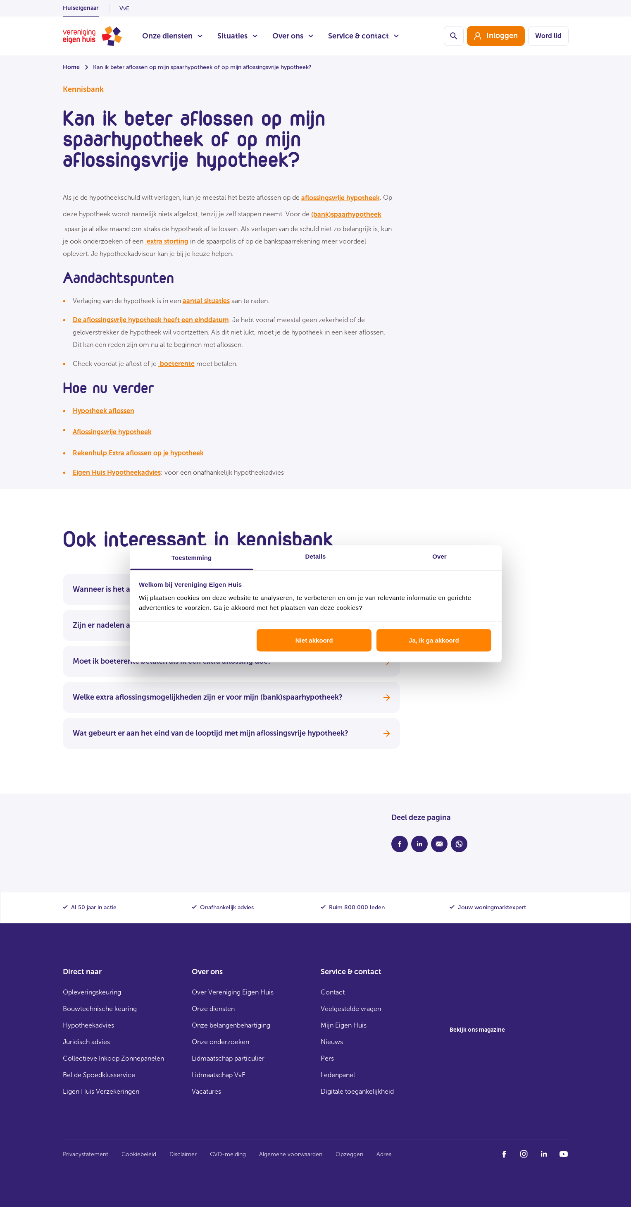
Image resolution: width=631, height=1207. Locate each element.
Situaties (237, 36)
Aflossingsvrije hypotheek (112, 432)
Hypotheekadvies (88, 1025)
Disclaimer (183, 1154)
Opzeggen (349, 1154)
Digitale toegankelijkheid (357, 1091)
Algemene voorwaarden (290, 1154)
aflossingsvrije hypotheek (340, 198)
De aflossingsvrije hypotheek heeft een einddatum (151, 320)
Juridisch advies (86, 1042)
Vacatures (206, 1091)
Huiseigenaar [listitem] (81, 8)
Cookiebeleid (138, 1154)
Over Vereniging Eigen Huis (233, 992)
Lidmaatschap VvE (218, 1075)
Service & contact (363, 36)
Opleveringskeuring (92, 992)
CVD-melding (228, 1154)
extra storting (166, 241)
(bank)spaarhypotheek (346, 214)
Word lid (548, 36)
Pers (327, 1058)
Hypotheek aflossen (103, 411)
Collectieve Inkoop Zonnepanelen (113, 1058)
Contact (333, 992)
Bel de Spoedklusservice (99, 1075)
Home (71, 67)
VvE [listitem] (124, 8)
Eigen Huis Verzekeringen (101, 1091)
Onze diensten (172, 36)
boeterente (176, 364)
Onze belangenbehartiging (231, 1025)
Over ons (292, 36)
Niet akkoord (314, 640)
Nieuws (332, 1042)
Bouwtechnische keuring (100, 1009)
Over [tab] (439, 555)
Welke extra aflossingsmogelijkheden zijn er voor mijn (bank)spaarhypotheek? (231, 697)
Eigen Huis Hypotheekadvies (117, 472)
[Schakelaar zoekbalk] (454, 36)
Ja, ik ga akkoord (434, 640)
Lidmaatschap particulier (228, 1058)
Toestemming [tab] (191, 557)
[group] (496, 36)
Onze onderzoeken (220, 1042)
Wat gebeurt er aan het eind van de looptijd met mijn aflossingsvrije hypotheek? (231, 733)
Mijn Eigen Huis (344, 1025)
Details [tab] (315, 555)
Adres (383, 1154)
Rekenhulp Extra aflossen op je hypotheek (138, 453)
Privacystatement (85, 1154)
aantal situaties (206, 301)
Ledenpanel (338, 1075)
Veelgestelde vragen (351, 1009)
